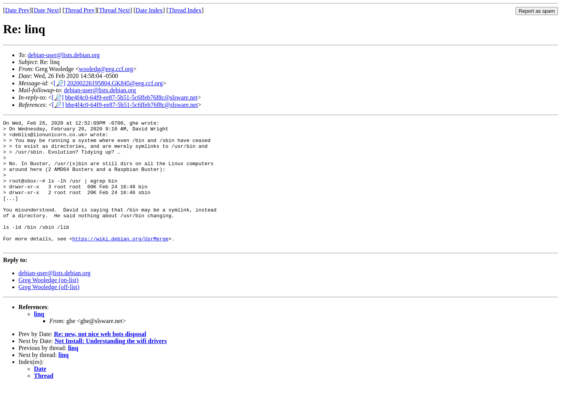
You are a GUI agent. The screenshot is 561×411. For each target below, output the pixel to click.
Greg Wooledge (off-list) (48, 312)
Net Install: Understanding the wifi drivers (111, 366)
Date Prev (17, 10)
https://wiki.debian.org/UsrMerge (120, 262)
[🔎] (60, 83)
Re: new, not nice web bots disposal (100, 359)
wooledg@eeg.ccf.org (106, 69)
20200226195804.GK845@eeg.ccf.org (115, 83)
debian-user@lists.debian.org (64, 55)
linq (39, 339)
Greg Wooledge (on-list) (48, 305)
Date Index (149, 10)
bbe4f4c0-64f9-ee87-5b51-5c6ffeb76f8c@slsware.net (131, 97)
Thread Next (114, 10)
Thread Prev (79, 10)
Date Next (46, 10)
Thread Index (185, 10)
